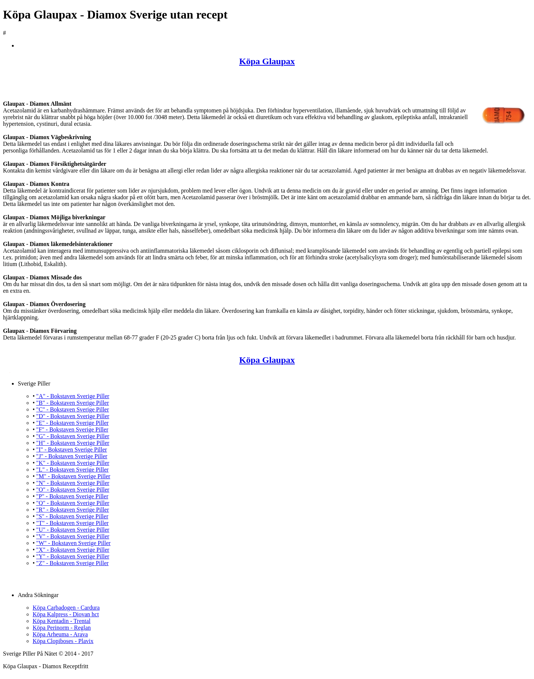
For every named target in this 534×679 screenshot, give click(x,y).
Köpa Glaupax (267, 61)
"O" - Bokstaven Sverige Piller (72, 489)
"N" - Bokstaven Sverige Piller (72, 483)
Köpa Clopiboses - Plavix (63, 641)
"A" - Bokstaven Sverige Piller (72, 396)
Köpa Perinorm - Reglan (62, 627)
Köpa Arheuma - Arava (60, 634)
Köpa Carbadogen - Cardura (66, 607)
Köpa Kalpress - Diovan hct (66, 614)
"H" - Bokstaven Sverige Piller (72, 443)
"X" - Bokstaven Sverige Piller (72, 550)
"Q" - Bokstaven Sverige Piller (72, 503)
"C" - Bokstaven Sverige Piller (72, 409)
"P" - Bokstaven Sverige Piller (72, 496)
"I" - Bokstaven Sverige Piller (71, 449)
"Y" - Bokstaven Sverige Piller (72, 556)
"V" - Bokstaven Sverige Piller (72, 536)
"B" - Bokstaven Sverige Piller (72, 403)
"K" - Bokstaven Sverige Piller (72, 463)
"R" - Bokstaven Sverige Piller (72, 509)
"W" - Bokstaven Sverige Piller (73, 543)
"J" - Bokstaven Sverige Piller (72, 456)
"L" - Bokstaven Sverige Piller (72, 469)
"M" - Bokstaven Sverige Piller (73, 476)
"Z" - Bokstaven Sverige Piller (72, 563)
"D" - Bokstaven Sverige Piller (72, 416)
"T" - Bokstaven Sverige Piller (72, 523)
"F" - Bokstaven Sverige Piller (72, 429)
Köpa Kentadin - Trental (61, 621)
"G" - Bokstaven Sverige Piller (72, 436)
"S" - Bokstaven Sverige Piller (72, 516)
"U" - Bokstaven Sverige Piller (72, 530)
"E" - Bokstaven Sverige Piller (72, 423)
